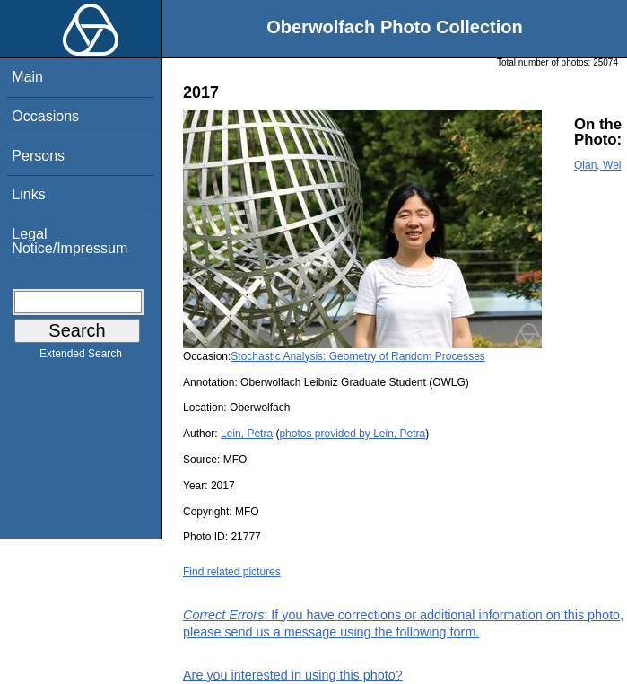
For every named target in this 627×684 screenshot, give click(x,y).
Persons (38, 155)
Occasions (45, 116)
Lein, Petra (247, 433)
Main (27, 76)
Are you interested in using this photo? (293, 675)
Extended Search (80, 357)
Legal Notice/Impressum (69, 241)
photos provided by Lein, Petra (352, 433)
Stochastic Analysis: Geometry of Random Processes (357, 356)
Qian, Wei (597, 165)
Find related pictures (232, 572)
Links (28, 194)
